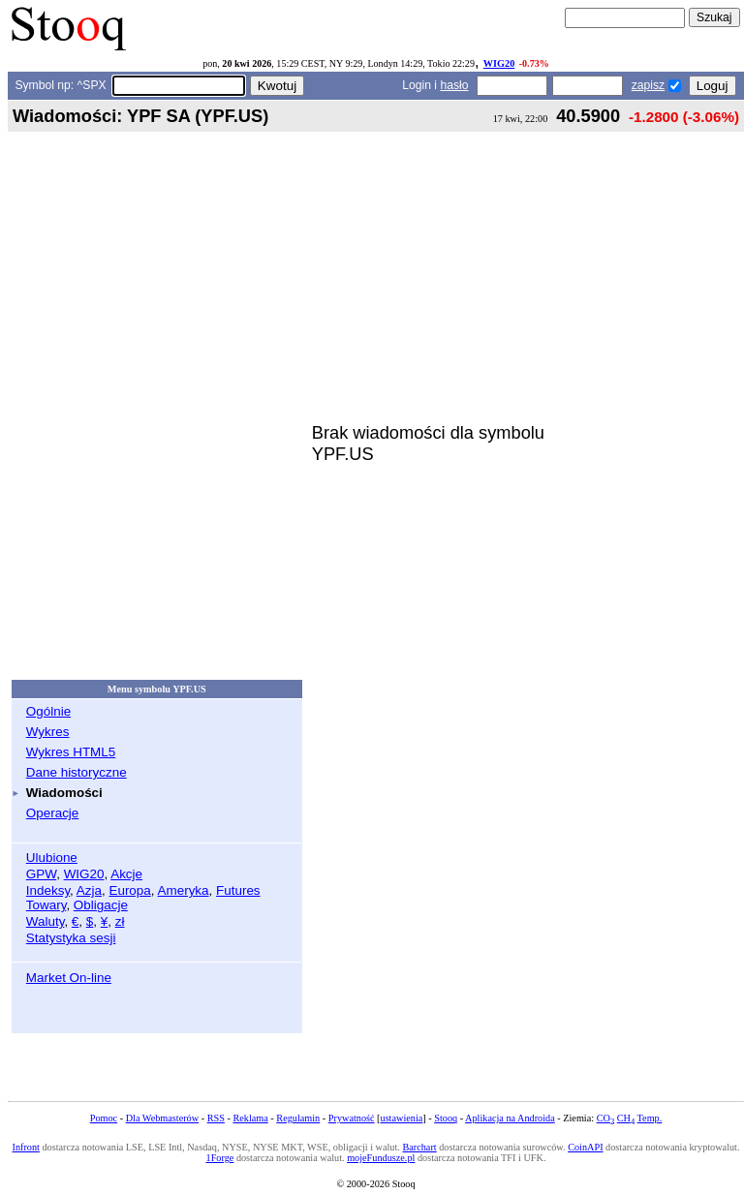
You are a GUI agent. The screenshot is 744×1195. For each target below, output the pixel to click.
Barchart (419, 1147)
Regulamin (298, 1118)
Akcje (126, 874)
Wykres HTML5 (70, 752)
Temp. (650, 1118)
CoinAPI (585, 1147)
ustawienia (402, 1118)
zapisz (648, 85)
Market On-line (68, 977)
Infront (25, 1147)
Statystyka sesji (71, 938)
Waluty (45, 921)
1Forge (220, 1157)
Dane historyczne (76, 772)
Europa (129, 890)
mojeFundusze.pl (381, 1157)
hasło (454, 85)
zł (120, 921)
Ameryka (183, 890)
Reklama (249, 1118)
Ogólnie (48, 711)
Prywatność (351, 1118)
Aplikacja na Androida (510, 1118)
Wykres (48, 731)
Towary (46, 905)
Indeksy (48, 890)
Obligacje (101, 905)
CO (605, 1118)
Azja (89, 890)
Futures (238, 890)
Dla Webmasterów (162, 1118)
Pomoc (103, 1118)
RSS (216, 1118)
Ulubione (52, 857)
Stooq (445, 1118)
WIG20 (498, 63)
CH (626, 1118)
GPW (41, 874)
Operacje (52, 813)
